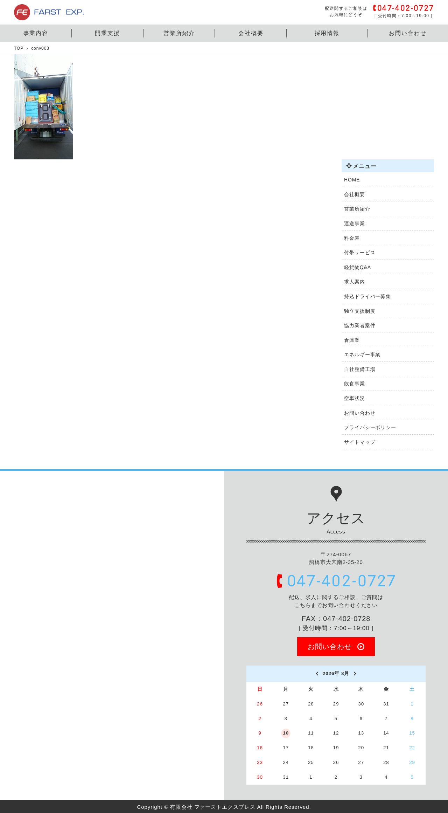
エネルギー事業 (362, 354)
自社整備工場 (359, 369)
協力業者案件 (359, 325)
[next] (355, 673)
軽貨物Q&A (357, 267)
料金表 (352, 238)
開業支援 (107, 33)
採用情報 (327, 33)
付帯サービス (359, 252)
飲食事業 (354, 383)
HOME (352, 179)
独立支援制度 (359, 311)
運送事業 (354, 223)
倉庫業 (352, 340)
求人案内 (354, 281)
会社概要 (251, 33)
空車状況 (354, 398)
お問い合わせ (408, 33)
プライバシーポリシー (370, 427)
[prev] (316, 673)
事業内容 (36, 33)
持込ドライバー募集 (367, 296)
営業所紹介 (179, 33)
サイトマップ (359, 442)
